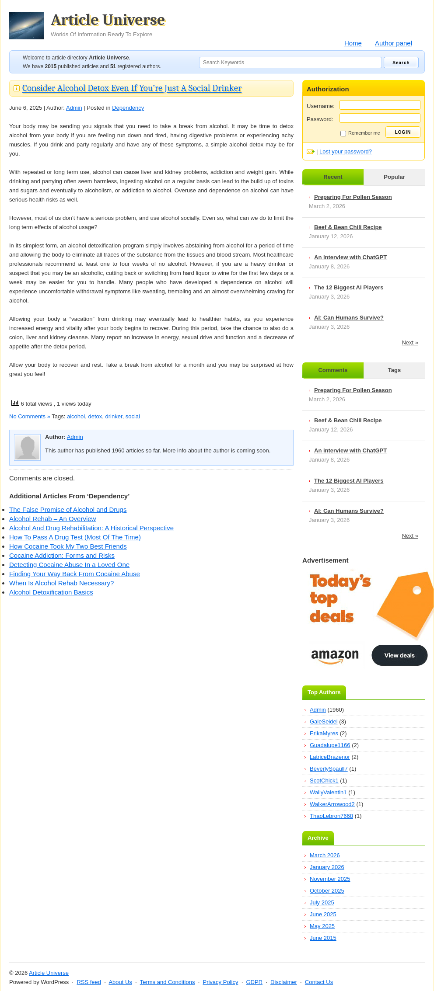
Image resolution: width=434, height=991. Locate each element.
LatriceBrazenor (330, 757)
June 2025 (323, 914)
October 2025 (327, 890)
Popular (394, 177)
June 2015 (323, 938)
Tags (394, 370)
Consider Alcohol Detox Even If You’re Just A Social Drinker (132, 88)
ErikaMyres (324, 733)
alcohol (76, 416)
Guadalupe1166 (330, 745)
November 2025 (330, 879)
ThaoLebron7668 (331, 816)
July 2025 (322, 902)
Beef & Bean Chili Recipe (348, 227)
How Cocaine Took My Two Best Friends (68, 546)
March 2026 (325, 855)
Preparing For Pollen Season (353, 197)
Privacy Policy (220, 982)
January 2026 (327, 867)
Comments (332, 370)
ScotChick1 (324, 780)
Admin (74, 107)
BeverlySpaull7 (329, 768)
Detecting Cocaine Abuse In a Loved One (69, 564)
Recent (332, 177)
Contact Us (319, 982)
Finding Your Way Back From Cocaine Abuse (74, 573)
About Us (120, 982)
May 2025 (322, 926)
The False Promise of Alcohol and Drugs (67, 509)
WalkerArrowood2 (332, 804)
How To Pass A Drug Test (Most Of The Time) (75, 537)
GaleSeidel (324, 721)
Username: (321, 106)
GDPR (254, 982)
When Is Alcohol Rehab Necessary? (61, 583)
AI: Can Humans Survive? (349, 317)
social (133, 416)
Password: (320, 119)
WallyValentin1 (328, 792)
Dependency (128, 107)
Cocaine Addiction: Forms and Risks (62, 555)
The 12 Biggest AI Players (348, 287)
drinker (113, 416)
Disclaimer (283, 982)
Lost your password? (345, 151)
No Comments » (29, 416)
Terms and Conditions (167, 982)
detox (95, 416)
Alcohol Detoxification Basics (51, 592)
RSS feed (89, 982)
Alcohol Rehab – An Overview (52, 518)
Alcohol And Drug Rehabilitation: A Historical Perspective (91, 528)
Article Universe (108, 25)
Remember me (360, 133)
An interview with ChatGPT (350, 257)
